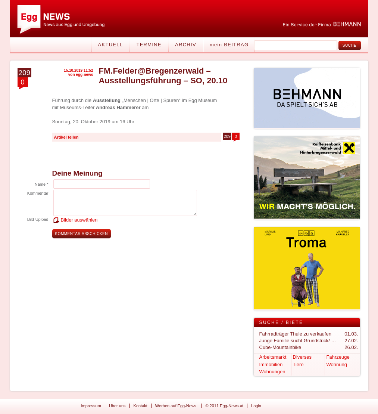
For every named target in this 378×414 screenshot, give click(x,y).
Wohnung (337, 364)
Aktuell (110, 44)
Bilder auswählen (79, 220)
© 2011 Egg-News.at (224, 406)
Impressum (91, 406)
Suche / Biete (281, 322)
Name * (42, 184)
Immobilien (271, 364)
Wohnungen (272, 371)
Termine (149, 44)
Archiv (185, 44)
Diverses (302, 357)
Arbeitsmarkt (273, 357)
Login (256, 406)
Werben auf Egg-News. (176, 406)
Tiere (298, 364)
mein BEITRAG (229, 44)
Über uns (117, 406)
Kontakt (140, 406)
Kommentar (38, 193)
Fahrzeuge (338, 357)
